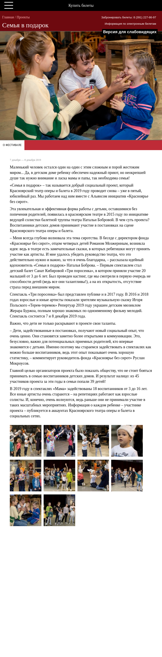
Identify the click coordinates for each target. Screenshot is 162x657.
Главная (8, 17)
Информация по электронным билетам (130, 23)
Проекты (23, 17)
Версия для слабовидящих (130, 32)
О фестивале (12, 145)
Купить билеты (81, 5)
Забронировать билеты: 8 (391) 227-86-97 (128, 17)
